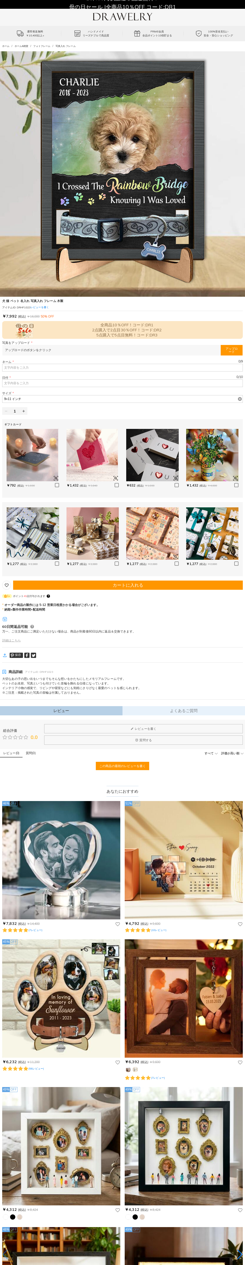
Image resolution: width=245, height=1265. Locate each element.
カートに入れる (128, 585)
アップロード (232, 350)
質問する (143, 740)
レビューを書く (143, 729)
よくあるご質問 (184, 710)
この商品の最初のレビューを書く (122, 766)
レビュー (61, 710)
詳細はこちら (11, 640)
